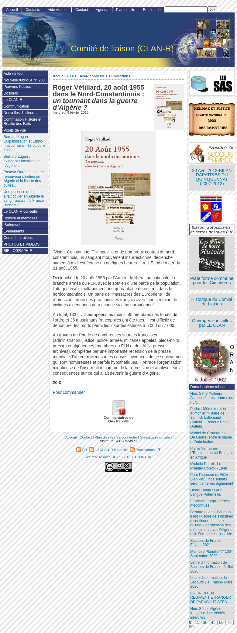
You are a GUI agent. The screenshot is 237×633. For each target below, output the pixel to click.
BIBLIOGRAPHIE (18, 251)
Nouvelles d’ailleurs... (21, 113)
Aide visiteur (58, 10)
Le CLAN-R (13, 100)
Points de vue (15, 130)
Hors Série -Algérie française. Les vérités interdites (207, 613)
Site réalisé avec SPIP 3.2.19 (107, 457)
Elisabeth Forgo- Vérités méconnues (210, 503)
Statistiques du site (155, 437)
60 (221, 622)
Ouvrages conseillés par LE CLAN (212, 322)
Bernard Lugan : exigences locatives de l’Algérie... (22, 160)
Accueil (59, 76)
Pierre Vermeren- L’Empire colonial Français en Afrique (211, 452)
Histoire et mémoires (20, 218)
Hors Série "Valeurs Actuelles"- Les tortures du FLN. (211, 397)
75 (229, 622)
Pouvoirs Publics (17, 86)
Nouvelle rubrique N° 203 (24, 80)
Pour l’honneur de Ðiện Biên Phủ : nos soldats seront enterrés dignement (211, 479)
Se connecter (126, 437)
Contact (81, 10)
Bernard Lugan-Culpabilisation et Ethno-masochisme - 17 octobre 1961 (24, 143)
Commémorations (18, 238)
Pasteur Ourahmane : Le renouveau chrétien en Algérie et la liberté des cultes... (24, 178)
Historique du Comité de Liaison (211, 301)
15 (197, 622)
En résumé (151, 10)
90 (191, 626)
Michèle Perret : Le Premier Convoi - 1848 (208, 466)
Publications (119, 76)
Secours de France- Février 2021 (206, 542)
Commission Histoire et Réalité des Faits (22, 121)
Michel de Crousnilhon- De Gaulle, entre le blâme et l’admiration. (211, 437)
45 (213, 622)
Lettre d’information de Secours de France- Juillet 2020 (211, 566)
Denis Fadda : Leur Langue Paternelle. (206, 492)
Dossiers (11, 93)
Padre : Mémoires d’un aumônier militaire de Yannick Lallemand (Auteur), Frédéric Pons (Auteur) (209, 417)
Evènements (14, 231)
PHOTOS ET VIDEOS (22, 244)
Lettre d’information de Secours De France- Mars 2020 (211, 582)
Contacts (33, 10)
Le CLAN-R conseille (87, 76)
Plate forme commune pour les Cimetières (211, 280)
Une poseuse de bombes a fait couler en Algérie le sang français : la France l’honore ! (24, 198)
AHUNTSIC (143, 457)
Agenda (102, 10)
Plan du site (125, 10)
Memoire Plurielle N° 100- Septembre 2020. (211, 553)
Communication (16, 106)
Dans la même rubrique (209, 387)
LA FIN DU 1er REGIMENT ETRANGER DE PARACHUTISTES (210, 597)
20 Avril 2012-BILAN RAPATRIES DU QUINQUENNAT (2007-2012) (212, 177)
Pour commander (69, 392)
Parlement (12, 224)
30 (205, 622)
